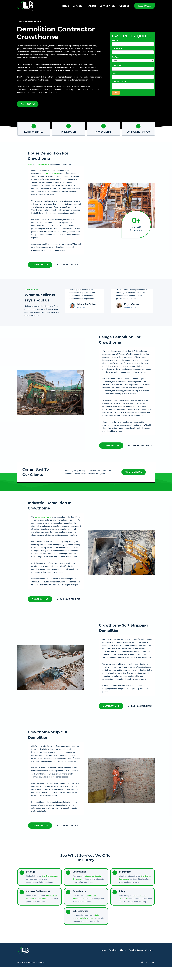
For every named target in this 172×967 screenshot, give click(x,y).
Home (65, 6)
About (92, 6)
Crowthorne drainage (50, 876)
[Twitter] (147, 962)
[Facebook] (142, 962)
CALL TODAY (144, 6)
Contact (124, 6)
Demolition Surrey (42, 164)
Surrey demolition (52, 173)
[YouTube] (153, 962)
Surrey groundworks (43, 517)
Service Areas (108, 6)
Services (113, 950)
